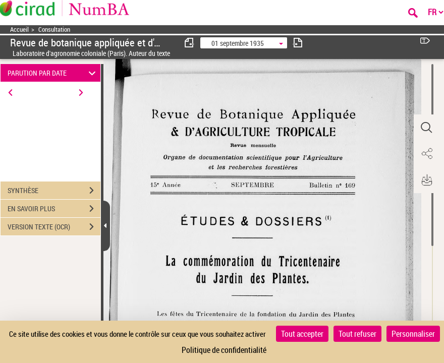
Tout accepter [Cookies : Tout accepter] (302, 333)
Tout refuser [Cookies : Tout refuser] (357, 333)
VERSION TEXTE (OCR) (54, 227)
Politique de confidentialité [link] (224, 349)
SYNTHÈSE (54, 191)
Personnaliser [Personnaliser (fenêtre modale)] (413, 333)
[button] (426, 127)
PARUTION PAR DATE (53, 73)
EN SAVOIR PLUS (54, 209)
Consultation (54, 29)
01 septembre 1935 (237, 43)
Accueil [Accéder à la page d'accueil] (19, 29)
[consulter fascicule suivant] (297, 42)
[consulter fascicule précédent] (189, 42)
